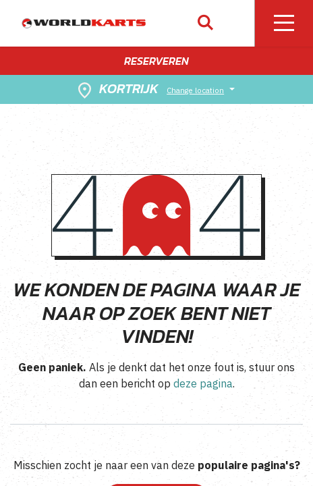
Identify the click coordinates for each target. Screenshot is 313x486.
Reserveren (156, 61)
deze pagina (203, 383)
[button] (205, 23)
